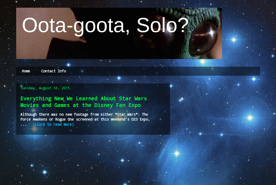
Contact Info (53, 71)
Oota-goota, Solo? (102, 25)
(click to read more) (53, 124)
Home (26, 71)
